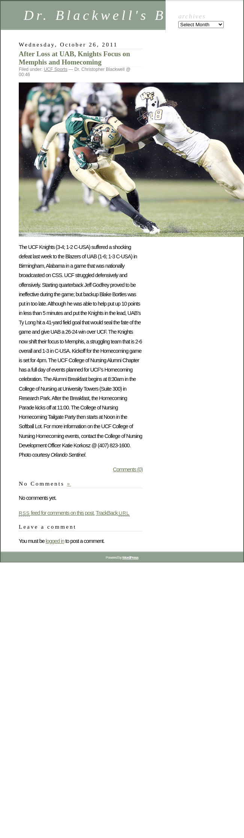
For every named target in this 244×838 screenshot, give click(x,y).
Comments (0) (128, 469)
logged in (54, 541)
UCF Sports (56, 69)
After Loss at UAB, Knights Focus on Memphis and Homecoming (74, 58)
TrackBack (113, 513)
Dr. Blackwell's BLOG (113, 15)
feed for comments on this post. (57, 513)
